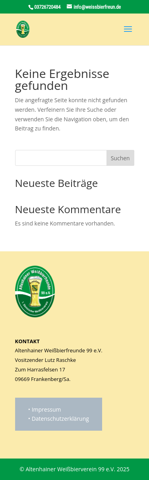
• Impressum (44, 409)
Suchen (120, 158)
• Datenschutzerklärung (58, 418)
